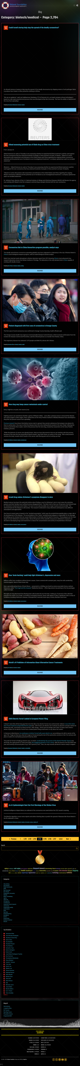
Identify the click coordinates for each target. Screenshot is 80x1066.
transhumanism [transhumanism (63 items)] (62, 873)
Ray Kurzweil (7, 890)
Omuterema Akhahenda (12, 105)
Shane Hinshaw (10, 970)
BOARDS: (42, 1045)
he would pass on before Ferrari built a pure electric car (36, 733)
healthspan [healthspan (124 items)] (29, 871)
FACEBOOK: (30, 1038)
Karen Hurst (9, 952)
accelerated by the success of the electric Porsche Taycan (54, 741)
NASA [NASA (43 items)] (10, 873)
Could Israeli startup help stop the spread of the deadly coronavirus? (34, 27)
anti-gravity (6, 901)
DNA (5, 888)
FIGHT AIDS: (32, 1047)
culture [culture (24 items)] (73, 868)
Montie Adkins (9, 989)
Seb (7, 982)
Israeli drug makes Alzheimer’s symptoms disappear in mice (31, 497)
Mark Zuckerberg (8, 896)
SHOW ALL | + (6, 995)
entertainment (23, 440)
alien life (6, 899)
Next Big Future (8, 1012)
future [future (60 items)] (13, 871)
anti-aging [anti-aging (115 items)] (17, 869)
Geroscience (7, 1006)
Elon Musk (6, 891)
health (23, 345)
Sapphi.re (25, 1059)
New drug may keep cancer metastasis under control (28, 404)
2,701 (25, 839)
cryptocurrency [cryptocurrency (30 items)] (69, 868)
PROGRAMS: (43, 1049)
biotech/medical (21, 105)
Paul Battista (10, 440)
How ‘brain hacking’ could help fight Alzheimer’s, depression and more (34, 575)
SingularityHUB (8, 1016)
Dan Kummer (9, 956)
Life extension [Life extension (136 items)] (63, 871)
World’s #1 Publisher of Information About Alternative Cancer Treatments (36, 662)
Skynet (5, 895)
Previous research (9, 423)
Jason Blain (9, 986)
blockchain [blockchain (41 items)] (58, 868)
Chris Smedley (9, 993)
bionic (5, 916)
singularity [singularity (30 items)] (42, 873)
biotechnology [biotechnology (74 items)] (48, 868)
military (22, 266)
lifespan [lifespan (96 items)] (70, 871)
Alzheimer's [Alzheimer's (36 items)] (12, 868)
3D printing (6, 884)
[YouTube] (62, 1059)
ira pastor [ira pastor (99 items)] (55, 871)
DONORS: (35, 1045)
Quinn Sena (9, 939)
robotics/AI (35, 822)
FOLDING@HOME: (30, 1049)
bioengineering (7, 913)
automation (7, 909)
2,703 (34, 839)
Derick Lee (8, 966)
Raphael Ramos (10, 972)
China (5, 254)
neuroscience (23, 525)
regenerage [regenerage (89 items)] (25, 873)
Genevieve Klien (11, 345)
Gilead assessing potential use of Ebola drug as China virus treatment (34, 144)
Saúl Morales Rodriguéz (12, 935)
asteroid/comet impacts (10, 904)
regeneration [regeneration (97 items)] (31, 873)
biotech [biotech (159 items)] (42, 869)
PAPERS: (42, 1052)
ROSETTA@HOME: (30, 1052)
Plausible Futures (8, 1014)
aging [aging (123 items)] (6, 869)
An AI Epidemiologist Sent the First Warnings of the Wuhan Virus (32, 805)
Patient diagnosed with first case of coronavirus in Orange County (33, 325)
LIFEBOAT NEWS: (44, 1038)
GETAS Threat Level (40, 1032)
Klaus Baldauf (9, 960)
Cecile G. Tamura (10, 962)
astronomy (6, 906)
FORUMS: (36, 1054)
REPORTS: (43, 1047)
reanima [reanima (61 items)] (19, 873)
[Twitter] (56, 1059)
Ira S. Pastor (9, 991)
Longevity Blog (7, 1008)
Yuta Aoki (8, 964)
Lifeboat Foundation (10, 1059)
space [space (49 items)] (45, 873)
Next (67, 839)
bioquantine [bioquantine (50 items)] (30, 868)
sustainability (27, 748)
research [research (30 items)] (37, 873)
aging (5, 898)
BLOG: (42, 1043)
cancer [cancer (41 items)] (65, 868)
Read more (40, 110)
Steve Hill (8, 978)
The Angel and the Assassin (23, 588)
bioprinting (6, 918)
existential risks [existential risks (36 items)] (5, 871)
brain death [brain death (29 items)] (62, 868)
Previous (13, 839)
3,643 (60, 839)
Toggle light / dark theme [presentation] (77, 5)
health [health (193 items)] (23, 871)
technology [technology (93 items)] (55, 873)
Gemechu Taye (10, 948)
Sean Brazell (9, 974)
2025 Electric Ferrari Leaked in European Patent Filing (28, 718)
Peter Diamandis (8, 887)
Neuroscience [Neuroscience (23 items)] (12, 873)
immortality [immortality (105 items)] (42, 871)
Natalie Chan (9, 976)
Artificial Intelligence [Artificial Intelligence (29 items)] (24, 868)
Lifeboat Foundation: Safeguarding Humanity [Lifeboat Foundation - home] (36, 5)
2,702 (29, 839)
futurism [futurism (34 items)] (16, 871)
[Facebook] (53, 1059)
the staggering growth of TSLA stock (43, 742)
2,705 (45, 839)
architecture (7, 902)
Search (77, 848)
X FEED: (30, 1043)
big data (6, 912)
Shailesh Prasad (10, 944)
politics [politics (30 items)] (16, 873)
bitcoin (5, 921)
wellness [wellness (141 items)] (69, 873)
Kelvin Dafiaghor (10, 950)
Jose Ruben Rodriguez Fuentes (14, 954)
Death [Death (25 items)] (75, 868)
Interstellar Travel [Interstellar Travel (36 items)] (49, 871)
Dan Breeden (9, 941)
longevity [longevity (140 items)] (75, 871)
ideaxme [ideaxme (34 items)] (37, 871)
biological (6, 915)
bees (5, 910)
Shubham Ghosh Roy (11, 937)
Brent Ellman (10, 266)
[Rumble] (65, 1059)
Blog (40, 12)
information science (29, 822)
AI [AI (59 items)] (8, 868)
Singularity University (9, 893)
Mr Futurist (6, 1010)
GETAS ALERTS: (44, 1040)
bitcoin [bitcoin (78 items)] (54, 868)
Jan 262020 (6, 27)
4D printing (6, 885)
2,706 (49, 839)
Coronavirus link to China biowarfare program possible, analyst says (34, 247)
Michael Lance (10, 984)
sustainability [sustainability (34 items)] (49, 873)
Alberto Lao (9, 968)
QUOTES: (42, 1054)
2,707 (54, 839)
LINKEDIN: (31, 1040)
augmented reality (8, 907)
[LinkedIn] (59, 1059)
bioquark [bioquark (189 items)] (36, 868)
